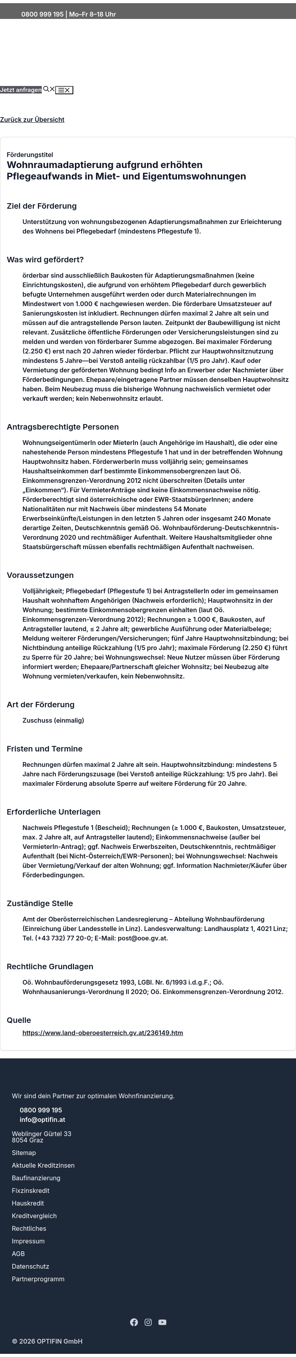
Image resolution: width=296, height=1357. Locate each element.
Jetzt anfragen (21, 89)
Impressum (28, 1241)
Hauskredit (28, 1203)
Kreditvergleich (34, 1216)
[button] (49, 89)
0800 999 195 (42, 14)
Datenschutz (30, 1266)
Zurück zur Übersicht (32, 119)
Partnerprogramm (38, 1279)
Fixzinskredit (30, 1190)
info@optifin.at (41, 1119)
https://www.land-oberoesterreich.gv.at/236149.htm (102, 1033)
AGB (18, 1254)
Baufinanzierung (36, 1178)
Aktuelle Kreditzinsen (43, 1165)
